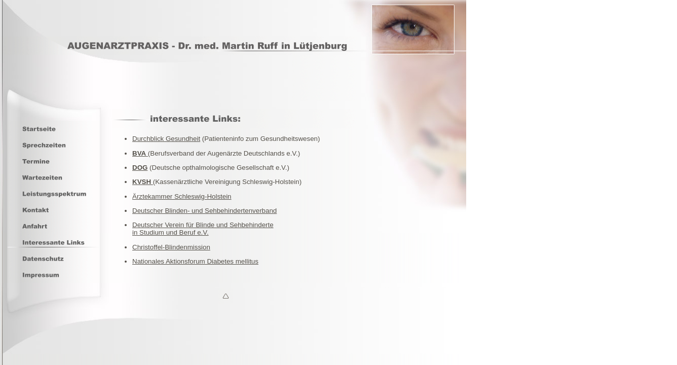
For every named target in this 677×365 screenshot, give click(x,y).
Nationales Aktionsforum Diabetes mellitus (195, 261)
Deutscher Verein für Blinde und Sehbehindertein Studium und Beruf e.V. (203, 228)
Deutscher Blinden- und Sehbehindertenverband (204, 210)
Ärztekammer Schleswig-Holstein (182, 196)
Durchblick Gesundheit (166, 138)
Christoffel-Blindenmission (171, 247)
